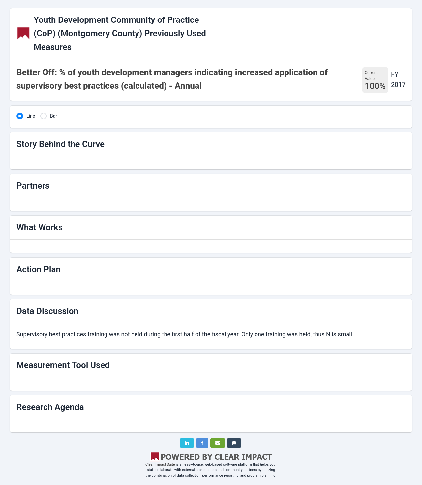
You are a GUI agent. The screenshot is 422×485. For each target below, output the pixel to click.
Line (30, 116)
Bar (53, 116)
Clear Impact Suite (160, 464)
